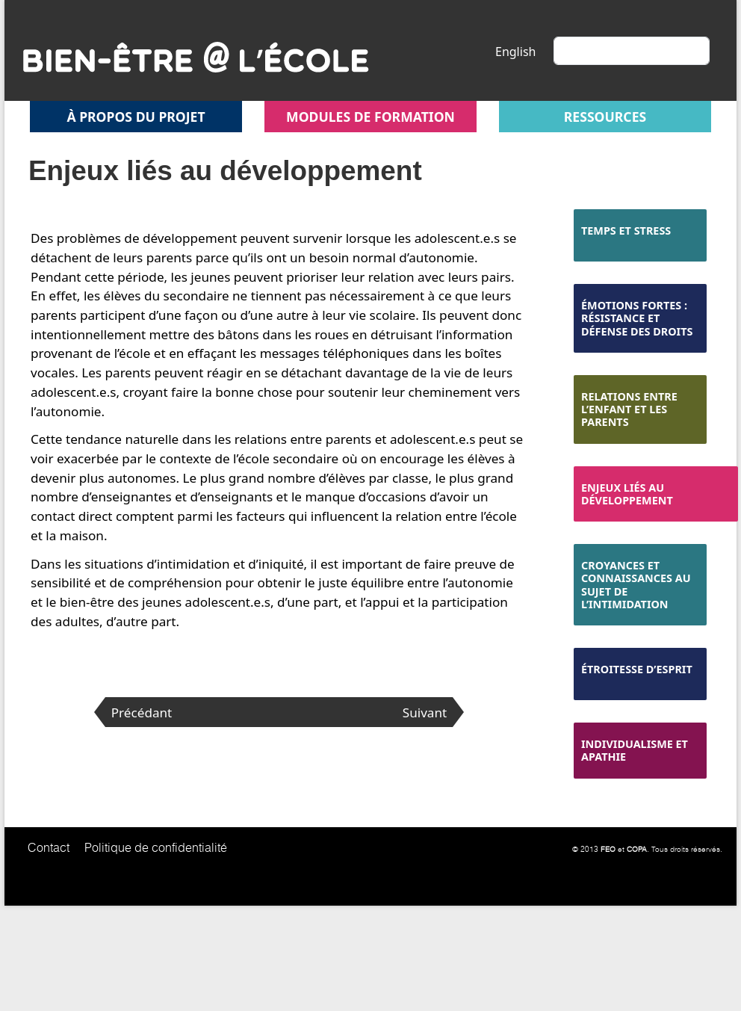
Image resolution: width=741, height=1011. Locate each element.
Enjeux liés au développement (627, 493)
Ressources (605, 117)
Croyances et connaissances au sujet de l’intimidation (636, 584)
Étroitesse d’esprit (636, 669)
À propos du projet (135, 117)
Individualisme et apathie (634, 750)
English (515, 51)
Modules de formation (370, 117)
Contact (48, 847)
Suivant (425, 712)
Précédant (142, 712)
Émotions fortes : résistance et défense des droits (636, 318)
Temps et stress (626, 230)
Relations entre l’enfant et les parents (629, 409)
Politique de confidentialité (155, 847)
